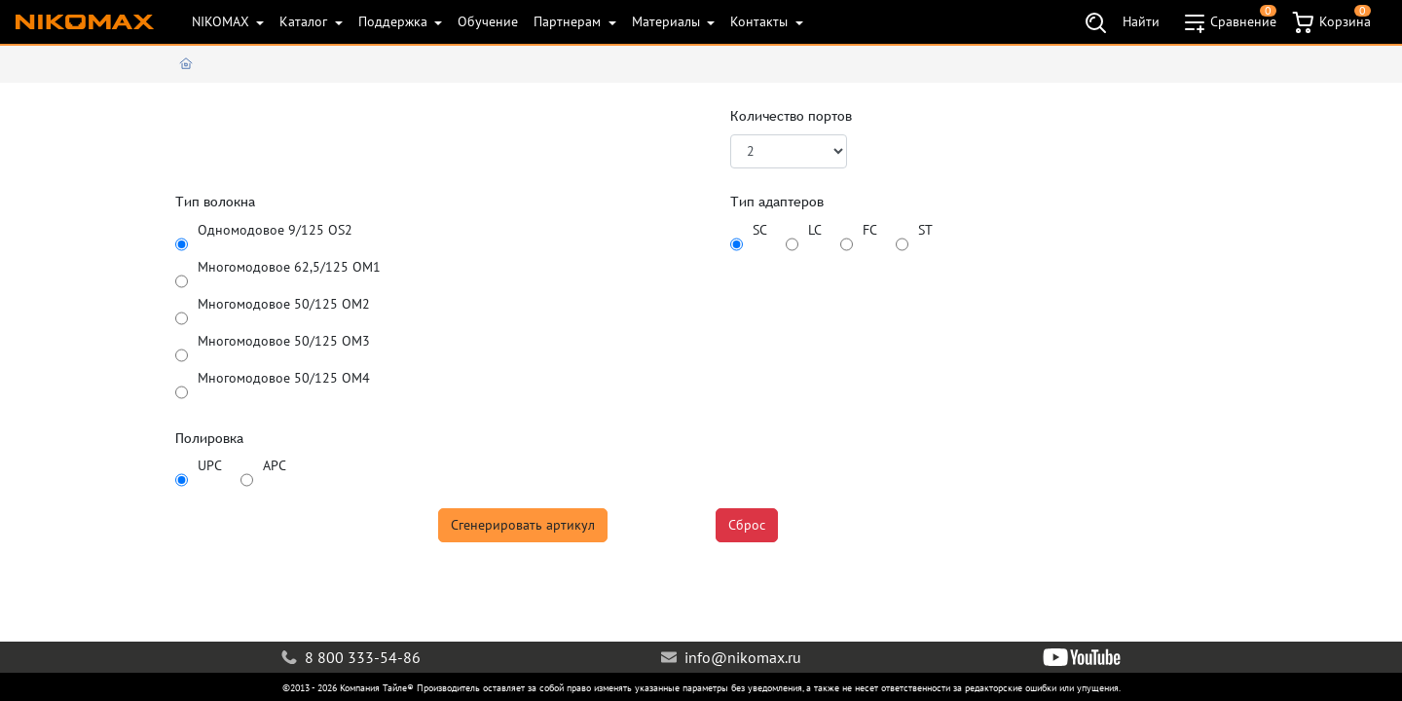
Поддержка (394, 21)
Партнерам (569, 21)
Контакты (761, 21)
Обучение (488, 21)
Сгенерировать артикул (523, 525)
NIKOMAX (222, 21)
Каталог (305, 21)
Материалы (668, 21)
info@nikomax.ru (731, 657)
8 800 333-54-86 (351, 657)
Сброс (746, 525)
